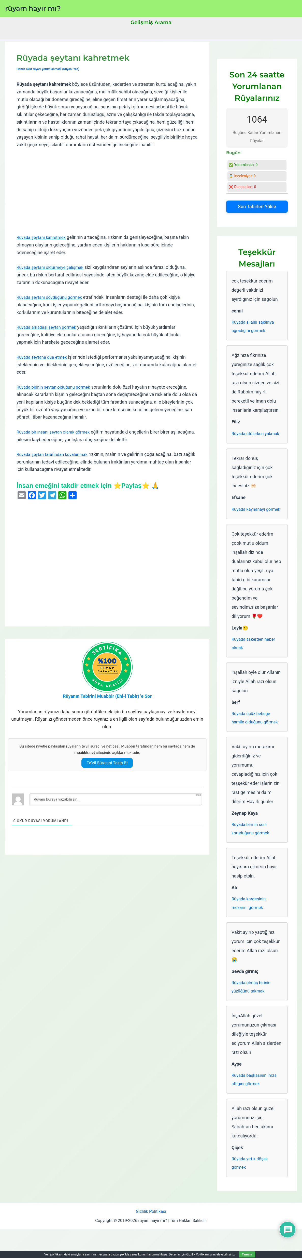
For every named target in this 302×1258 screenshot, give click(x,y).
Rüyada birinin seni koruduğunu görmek (252, 851)
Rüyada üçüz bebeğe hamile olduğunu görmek (257, 739)
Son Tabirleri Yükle (257, 206)
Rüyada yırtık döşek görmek (251, 1190)
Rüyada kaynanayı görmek (250, 524)
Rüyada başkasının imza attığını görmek (256, 1106)
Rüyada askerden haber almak (255, 663)
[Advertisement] (107, 191)
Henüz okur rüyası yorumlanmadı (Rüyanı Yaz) (51, 69)
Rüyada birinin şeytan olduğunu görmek (57, 387)
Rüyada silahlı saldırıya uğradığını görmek (255, 327)
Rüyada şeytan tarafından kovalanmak (55, 454)
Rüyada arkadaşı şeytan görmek (49, 327)
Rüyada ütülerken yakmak (249, 439)
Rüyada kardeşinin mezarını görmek (250, 927)
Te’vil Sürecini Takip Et (107, 762)
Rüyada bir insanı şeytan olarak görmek (56, 432)
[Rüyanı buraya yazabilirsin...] (116, 799)
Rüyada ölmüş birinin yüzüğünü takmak (253, 1012)
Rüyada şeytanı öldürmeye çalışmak (53, 267)
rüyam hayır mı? (33, 8)
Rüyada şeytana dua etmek (44, 357)
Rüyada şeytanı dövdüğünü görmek (52, 297)
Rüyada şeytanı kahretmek (43, 237)
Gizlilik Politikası (151, 1240)
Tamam (247, 1254)
